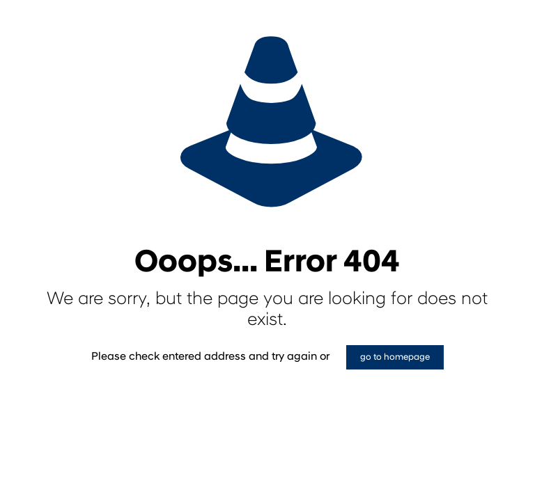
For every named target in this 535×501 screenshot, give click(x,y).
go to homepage (395, 357)
